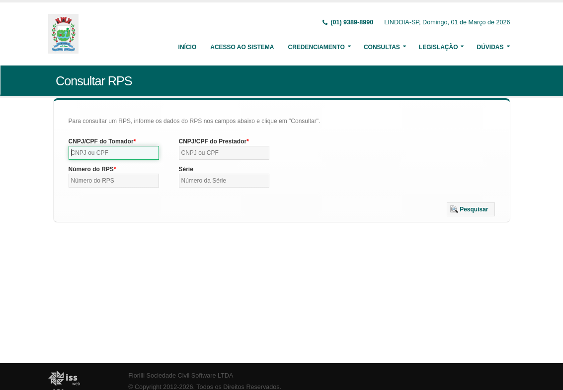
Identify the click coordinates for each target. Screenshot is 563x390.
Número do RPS (91, 169)
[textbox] (114, 153)
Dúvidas (490, 47)
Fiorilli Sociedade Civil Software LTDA (180, 375)
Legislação (438, 47)
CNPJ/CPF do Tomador (101, 141)
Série (186, 169)
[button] (471, 209)
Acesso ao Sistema (242, 47)
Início (187, 47)
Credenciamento (316, 47)
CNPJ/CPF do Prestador (213, 141)
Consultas (382, 47)
